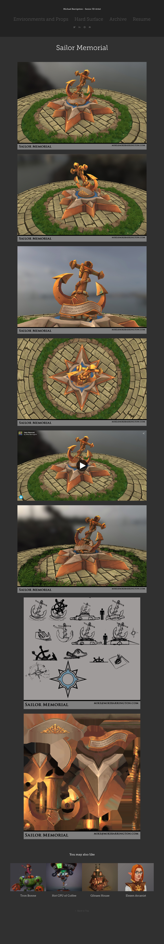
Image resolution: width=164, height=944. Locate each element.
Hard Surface (88, 19)
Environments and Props (40, 19)
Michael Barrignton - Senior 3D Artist (82, 9)
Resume (142, 19)
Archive (118, 19)
